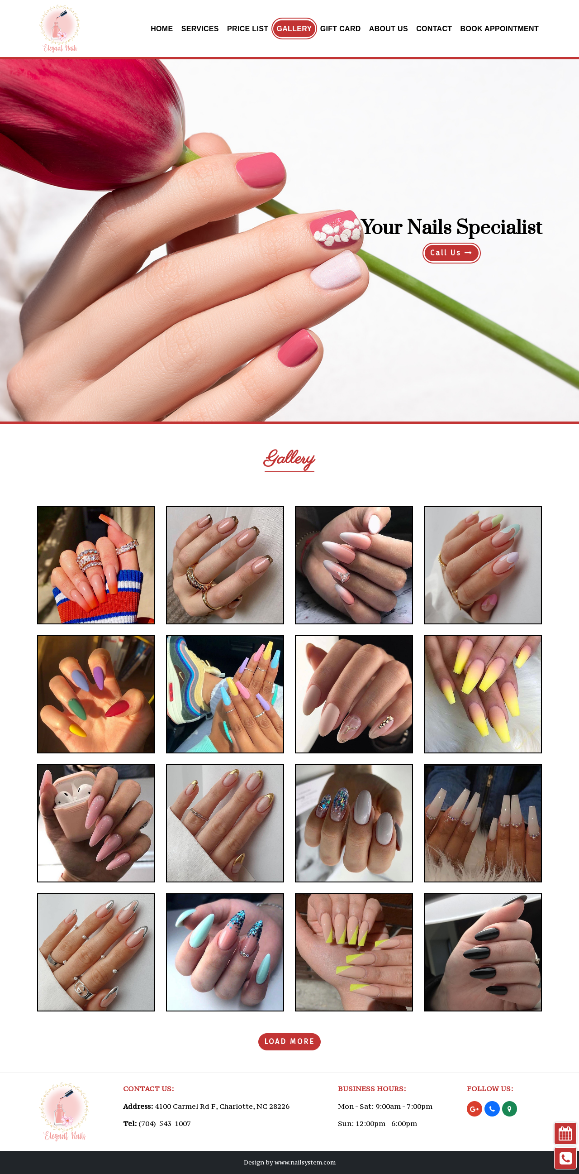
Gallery (294, 29)
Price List (247, 29)
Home (162, 29)
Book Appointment (499, 29)
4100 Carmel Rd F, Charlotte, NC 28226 (222, 1106)
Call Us (451, 253)
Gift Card (340, 29)
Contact (434, 29)
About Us (388, 29)
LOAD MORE (289, 1041)
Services (200, 29)
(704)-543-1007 (164, 1123)
